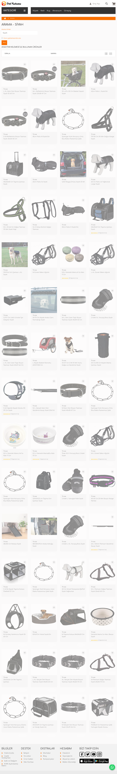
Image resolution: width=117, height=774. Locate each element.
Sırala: (7, 53)
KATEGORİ (14, 10)
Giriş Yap (95, 4)
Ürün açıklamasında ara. (11, 38)
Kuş (48, 11)
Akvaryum (57, 11)
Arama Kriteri (6, 29)
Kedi (43, 11)
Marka (53, 53)
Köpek (35, 11)
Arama (12, 18)
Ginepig (67, 11)
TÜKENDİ (22, 102)
